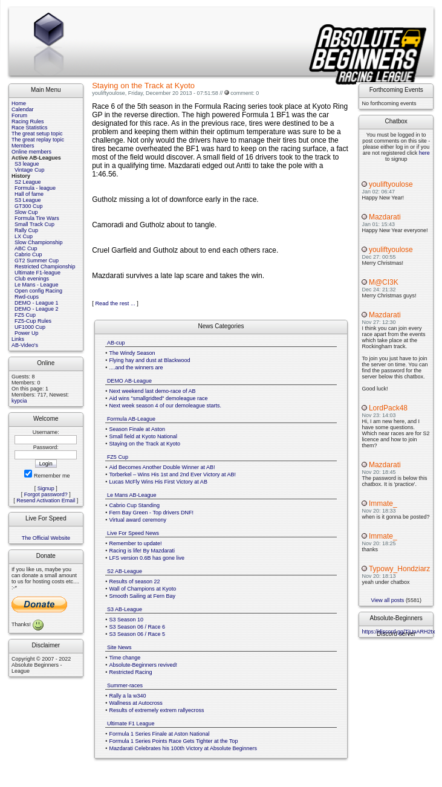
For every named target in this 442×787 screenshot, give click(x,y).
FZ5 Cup (25, 315)
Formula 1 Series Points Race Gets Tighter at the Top (173, 741)
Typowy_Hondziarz (399, 569)
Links (17, 339)
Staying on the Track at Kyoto (145, 444)
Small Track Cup (34, 224)
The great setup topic (37, 134)
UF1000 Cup (30, 327)
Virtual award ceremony (137, 520)
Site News (119, 647)
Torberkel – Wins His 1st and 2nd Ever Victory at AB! (172, 474)
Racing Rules (27, 121)
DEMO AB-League (129, 381)
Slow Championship (39, 242)
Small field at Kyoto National (143, 436)
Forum (19, 115)
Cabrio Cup (28, 254)
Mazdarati (385, 217)
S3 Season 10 (126, 620)
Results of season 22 (134, 581)
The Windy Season (132, 353)
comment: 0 (244, 93)
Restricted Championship (45, 267)
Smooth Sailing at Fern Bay (142, 596)
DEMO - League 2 (37, 309)
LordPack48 (388, 408)
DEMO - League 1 (37, 303)
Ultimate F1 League (131, 724)
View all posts (388, 600)
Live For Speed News (133, 533)
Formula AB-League (131, 419)
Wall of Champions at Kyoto (143, 589)
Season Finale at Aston (137, 429)
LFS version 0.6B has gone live (147, 558)
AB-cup (116, 343)
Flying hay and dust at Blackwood (149, 360)
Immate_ (383, 503)
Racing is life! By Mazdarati (142, 551)
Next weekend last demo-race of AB (152, 391)
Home (18, 103)
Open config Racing (38, 291)
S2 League (28, 182)
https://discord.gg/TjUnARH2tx (398, 632)
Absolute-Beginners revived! (143, 665)
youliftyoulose (391, 184)
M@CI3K (383, 282)
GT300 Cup (29, 206)
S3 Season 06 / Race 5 (137, 634)
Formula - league (35, 188)
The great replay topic (37, 140)
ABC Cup (26, 248)
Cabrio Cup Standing (134, 505)
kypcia (19, 401)
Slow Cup (26, 212)
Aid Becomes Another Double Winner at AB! (162, 467)
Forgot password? (46, 494)
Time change (125, 658)
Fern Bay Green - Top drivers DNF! (151, 513)
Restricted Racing (130, 672)
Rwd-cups (27, 297)
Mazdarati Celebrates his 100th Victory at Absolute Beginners (183, 748)
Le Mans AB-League (132, 495)
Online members (31, 152)
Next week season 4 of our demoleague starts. (165, 406)
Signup (45, 488)
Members (22, 146)
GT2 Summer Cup (37, 260)
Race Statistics (29, 128)
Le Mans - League (37, 285)
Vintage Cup (29, 170)
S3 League (28, 200)
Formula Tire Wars (37, 218)
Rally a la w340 (127, 696)
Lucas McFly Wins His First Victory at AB (158, 482)
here (424, 153)
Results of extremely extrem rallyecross (156, 710)
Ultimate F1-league (37, 273)
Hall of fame (29, 194)
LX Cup (24, 236)
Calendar (22, 109)
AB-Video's (24, 345)
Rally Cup (26, 230)
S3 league (27, 164)
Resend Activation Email (45, 500)
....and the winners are (136, 367)
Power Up (27, 333)
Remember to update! (135, 543)
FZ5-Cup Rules (33, 321)
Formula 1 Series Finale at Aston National (159, 734)
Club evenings (32, 279)
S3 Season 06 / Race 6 (137, 627)
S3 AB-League (124, 609)
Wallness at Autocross (136, 703)
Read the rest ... (115, 303)
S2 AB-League (124, 571)
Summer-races (125, 685)
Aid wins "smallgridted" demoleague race (158, 398)
